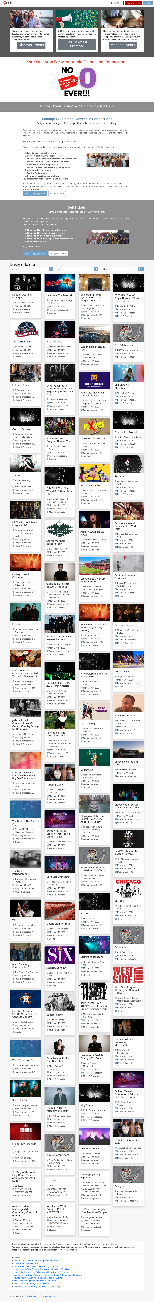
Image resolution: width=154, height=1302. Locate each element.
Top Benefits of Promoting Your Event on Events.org (36, 1286)
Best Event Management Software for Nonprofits (35, 1280)
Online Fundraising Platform (26, 1263)
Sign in (148, 3)
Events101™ (116, 3)
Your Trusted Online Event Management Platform (35, 1260)
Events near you (48, 1296)
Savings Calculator (58, 253)
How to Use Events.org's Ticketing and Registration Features (40, 1272)
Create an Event (133, 3)
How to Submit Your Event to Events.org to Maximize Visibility (41, 1269)
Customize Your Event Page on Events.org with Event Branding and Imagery (47, 1275)
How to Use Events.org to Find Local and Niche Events (37, 1277)
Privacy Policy (33, 1296)
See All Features (57, 193)
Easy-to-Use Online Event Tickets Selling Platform (35, 1266)
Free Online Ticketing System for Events (31, 1283)
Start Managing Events (35, 193)
